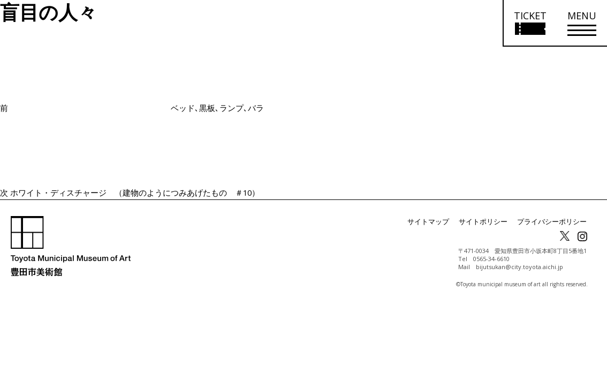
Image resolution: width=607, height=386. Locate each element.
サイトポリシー (490, 221)
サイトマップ (439, 221)
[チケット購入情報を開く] (530, 23)
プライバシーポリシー (554, 221)
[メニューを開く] (582, 23)
